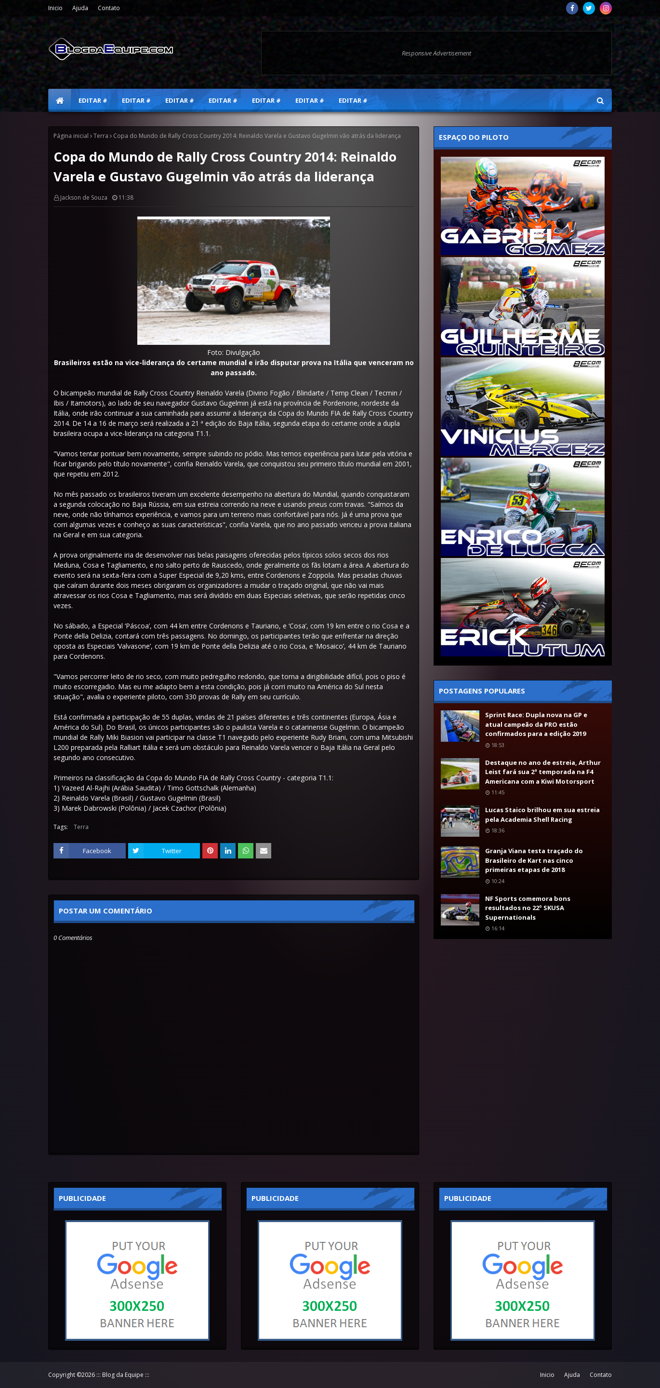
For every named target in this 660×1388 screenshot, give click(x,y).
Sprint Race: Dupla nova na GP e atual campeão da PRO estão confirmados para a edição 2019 (536, 724)
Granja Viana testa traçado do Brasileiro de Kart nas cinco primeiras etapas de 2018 (534, 860)
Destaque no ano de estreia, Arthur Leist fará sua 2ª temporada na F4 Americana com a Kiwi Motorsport (543, 772)
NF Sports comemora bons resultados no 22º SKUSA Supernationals (527, 908)
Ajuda (80, 8)
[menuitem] (59, 100)
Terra (100, 136)
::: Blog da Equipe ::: (122, 1375)
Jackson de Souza (83, 197)
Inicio (55, 8)
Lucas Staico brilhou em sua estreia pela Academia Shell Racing (542, 814)
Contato (109, 8)
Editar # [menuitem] (93, 100)
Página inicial (71, 136)
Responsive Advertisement (436, 53)
